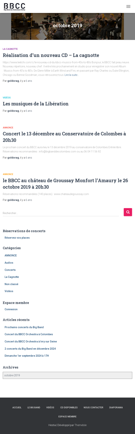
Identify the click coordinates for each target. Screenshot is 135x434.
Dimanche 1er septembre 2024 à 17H (27, 355)
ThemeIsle (80, 425)
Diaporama (116, 407)
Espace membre (67, 416)
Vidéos (7, 97)
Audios (9, 262)
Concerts (10, 269)
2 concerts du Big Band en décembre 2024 (30, 348)
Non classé (11, 284)
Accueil (16, 407)
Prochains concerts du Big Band (24, 327)
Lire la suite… (72, 74)
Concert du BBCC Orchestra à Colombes (29, 334)
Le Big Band (33, 407)
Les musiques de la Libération (36, 104)
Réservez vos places (17, 237)
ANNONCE (8, 127)
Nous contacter (93, 407)
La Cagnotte (10, 49)
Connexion (11, 309)
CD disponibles (69, 407)
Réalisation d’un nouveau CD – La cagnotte (51, 55)
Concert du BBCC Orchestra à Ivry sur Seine (31, 341)
